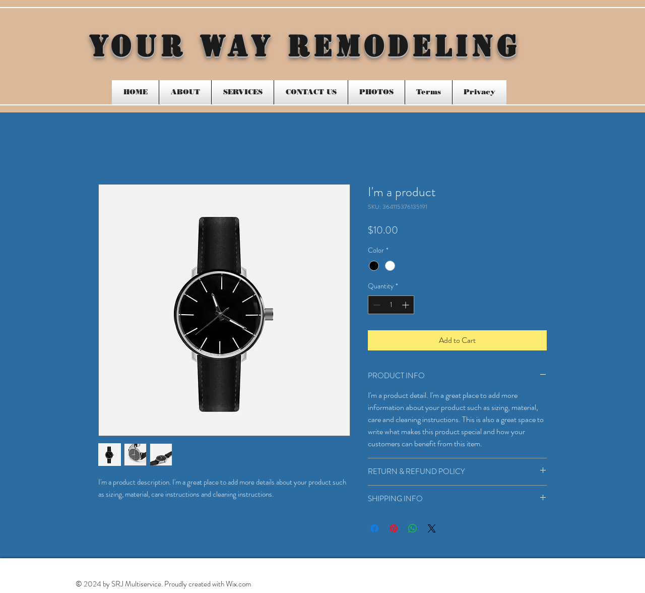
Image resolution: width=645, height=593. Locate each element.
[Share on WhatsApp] (413, 528)
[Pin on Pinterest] (394, 528)
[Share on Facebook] (374, 528)
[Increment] (406, 305)
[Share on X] (432, 528)
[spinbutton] (391, 305)
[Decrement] (375, 305)
